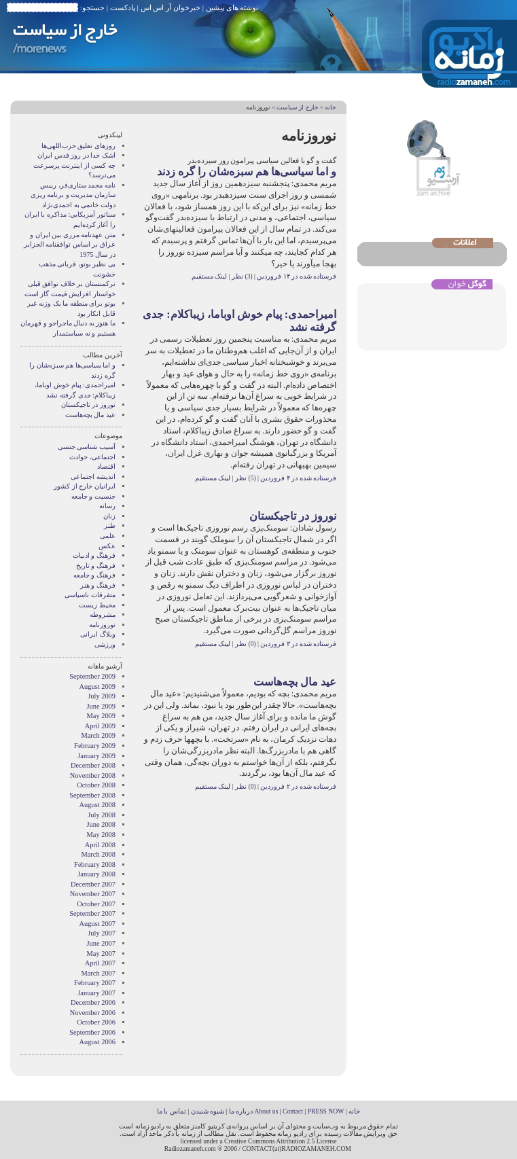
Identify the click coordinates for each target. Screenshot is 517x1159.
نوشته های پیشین (232, 7)
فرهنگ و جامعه (94, 575)
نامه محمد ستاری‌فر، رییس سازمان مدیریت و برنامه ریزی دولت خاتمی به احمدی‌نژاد (73, 195)
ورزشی (104, 644)
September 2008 (92, 795)
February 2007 (94, 982)
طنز (109, 525)
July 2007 (101, 933)
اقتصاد (106, 466)
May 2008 (101, 834)
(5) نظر (245, 478)
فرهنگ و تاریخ (95, 565)
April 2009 (100, 726)
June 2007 (101, 943)
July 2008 (101, 815)
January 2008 (96, 874)
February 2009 (94, 745)
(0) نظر (245, 643)
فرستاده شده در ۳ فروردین (298, 643)
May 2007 (101, 953)
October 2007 (96, 904)
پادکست (122, 7)
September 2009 (92, 676)
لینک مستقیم (209, 276)
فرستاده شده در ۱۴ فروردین (296, 276)
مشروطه (102, 614)
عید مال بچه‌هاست (294, 682)
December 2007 (93, 884)
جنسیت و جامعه (93, 496)
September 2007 (92, 913)
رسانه (107, 506)
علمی (107, 535)
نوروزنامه (102, 624)
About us (266, 1111)
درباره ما (241, 1111)
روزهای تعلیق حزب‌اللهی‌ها (78, 145)
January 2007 (96, 993)
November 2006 (92, 1012)
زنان (109, 516)
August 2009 (97, 686)
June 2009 (101, 706)
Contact (293, 1111)
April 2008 (100, 845)
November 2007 (92, 893)
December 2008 (93, 765)
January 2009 (96, 756)
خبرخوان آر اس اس (170, 7)
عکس (107, 546)
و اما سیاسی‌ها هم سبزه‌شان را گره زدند (246, 171)
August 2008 (97, 804)
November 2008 (92, 775)
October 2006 (96, 1022)
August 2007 (97, 923)
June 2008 (101, 824)
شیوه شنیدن (207, 1111)
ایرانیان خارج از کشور (84, 486)
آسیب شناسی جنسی (86, 446)
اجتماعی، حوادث (92, 457)
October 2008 (96, 785)
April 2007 (100, 963)
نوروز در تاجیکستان (292, 516)
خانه (330, 107)
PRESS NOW (326, 1111)
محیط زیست (97, 605)
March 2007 (99, 973)
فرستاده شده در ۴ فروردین (298, 478)
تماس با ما (171, 1111)
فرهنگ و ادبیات (94, 555)
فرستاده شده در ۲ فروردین (298, 786)
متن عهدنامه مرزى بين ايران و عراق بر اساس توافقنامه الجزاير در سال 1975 (69, 244)
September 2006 (92, 1032)
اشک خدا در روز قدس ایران (76, 155)
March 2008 (99, 854)
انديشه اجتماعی (93, 476)
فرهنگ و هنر (97, 585)
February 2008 (94, 864)
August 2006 (97, 1042)
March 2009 (99, 735)
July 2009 (101, 696)
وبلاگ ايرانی (97, 634)
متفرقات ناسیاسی (90, 595)
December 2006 (93, 1002)
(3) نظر (241, 276)
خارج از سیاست (297, 107)
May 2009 (101, 715)
